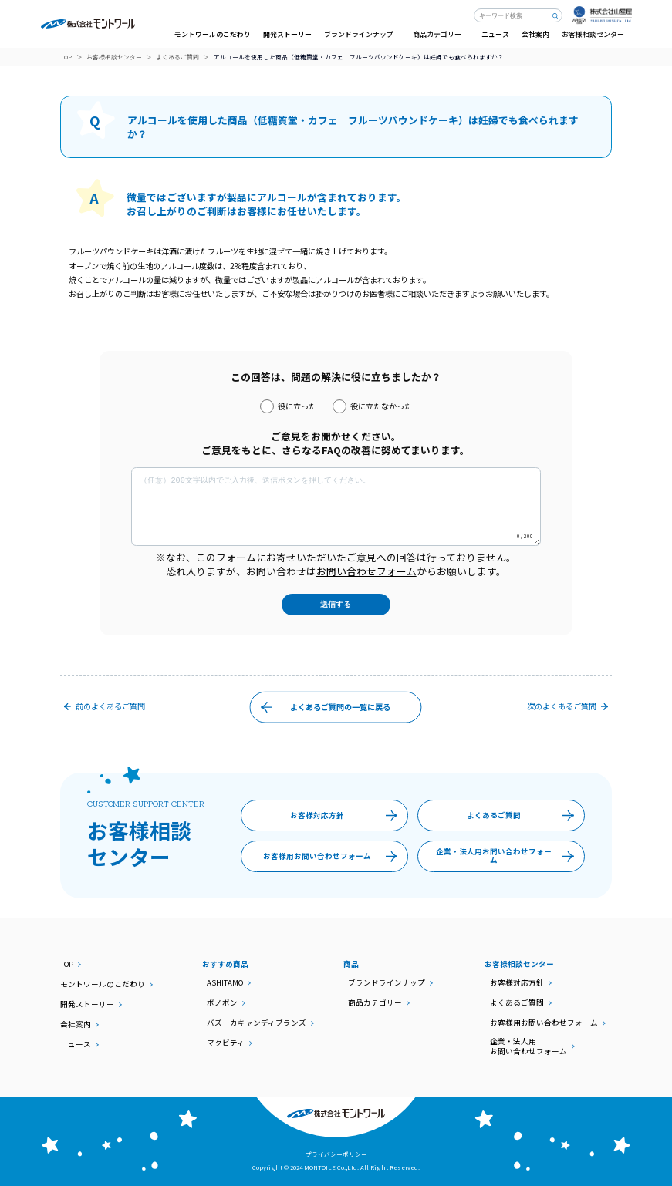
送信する (335, 604)
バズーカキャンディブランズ (256, 1023)
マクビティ (226, 1043)
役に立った (288, 406)
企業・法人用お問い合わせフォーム (510, 857)
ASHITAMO (225, 983)
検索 (555, 15)
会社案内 (535, 34)
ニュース (495, 34)
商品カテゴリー (375, 1003)
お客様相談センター (114, 57)
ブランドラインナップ (386, 983)
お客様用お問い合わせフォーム (334, 857)
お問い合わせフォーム (366, 571)
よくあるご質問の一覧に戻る (321, 707)
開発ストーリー (287, 34)
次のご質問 (569, 706)
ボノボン (222, 1003)
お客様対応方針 (347, 815)
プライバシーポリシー (336, 1154)
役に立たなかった (372, 406)
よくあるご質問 (177, 57)
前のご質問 (102, 706)
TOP (66, 57)
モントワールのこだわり (212, 34)
